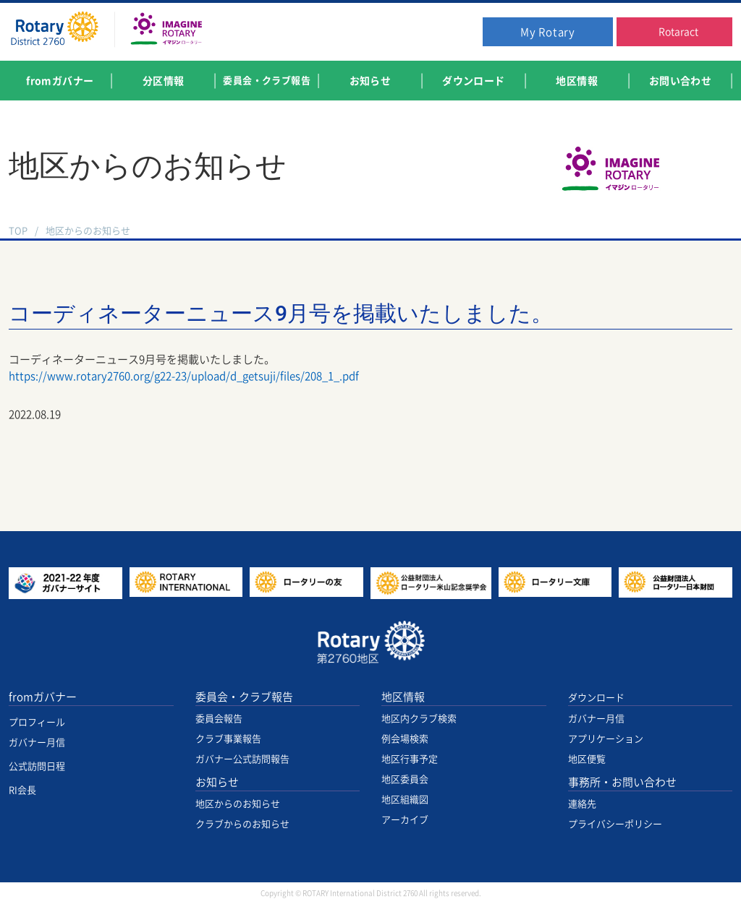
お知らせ (217, 782)
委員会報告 (218, 718)
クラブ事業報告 (228, 739)
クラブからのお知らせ (242, 824)
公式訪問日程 (37, 766)
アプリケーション (605, 739)
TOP (18, 231)
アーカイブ (404, 820)
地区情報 (403, 697)
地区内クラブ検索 (419, 718)
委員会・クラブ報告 (244, 697)
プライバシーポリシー (615, 824)
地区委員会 (404, 779)
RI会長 (22, 790)
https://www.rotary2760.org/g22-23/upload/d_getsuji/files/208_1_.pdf (184, 376)
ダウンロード (596, 697)
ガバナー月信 (37, 742)
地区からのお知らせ (88, 231)
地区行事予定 (409, 759)
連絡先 (582, 804)
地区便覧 (587, 759)
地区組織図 (404, 799)
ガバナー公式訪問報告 (242, 759)
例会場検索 (404, 739)
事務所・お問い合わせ (622, 782)
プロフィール (37, 722)
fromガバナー (43, 697)
